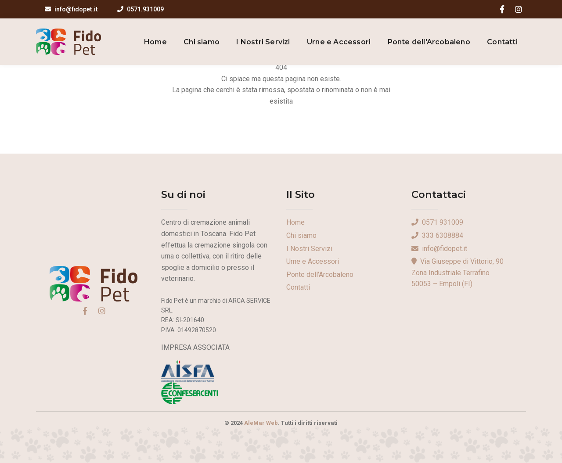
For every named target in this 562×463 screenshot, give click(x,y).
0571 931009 (437, 222)
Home (155, 42)
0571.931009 (140, 9)
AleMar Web (261, 423)
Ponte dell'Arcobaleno (429, 42)
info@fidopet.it (71, 9)
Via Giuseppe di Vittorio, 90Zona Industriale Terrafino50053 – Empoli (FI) (457, 272)
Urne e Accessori (339, 42)
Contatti (502, 42)
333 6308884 (437, 235)
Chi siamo (202, 42)
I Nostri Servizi (263, 42)
